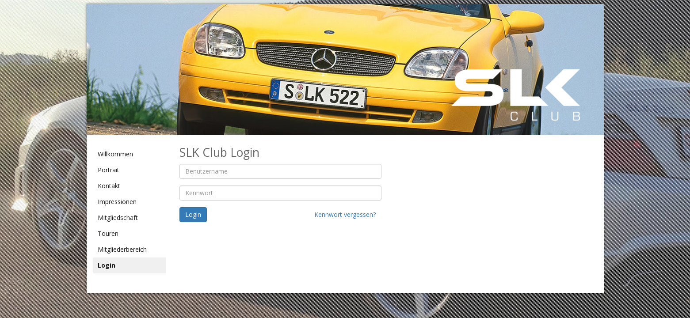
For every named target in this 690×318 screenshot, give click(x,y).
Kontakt (109, 186)
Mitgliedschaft (118, 217)
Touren (108, 233)
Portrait (108, 170)
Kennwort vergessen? (345, 214)
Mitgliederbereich (122, 249)
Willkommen (115, 154)
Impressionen (117, 201)
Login (106, 265)
